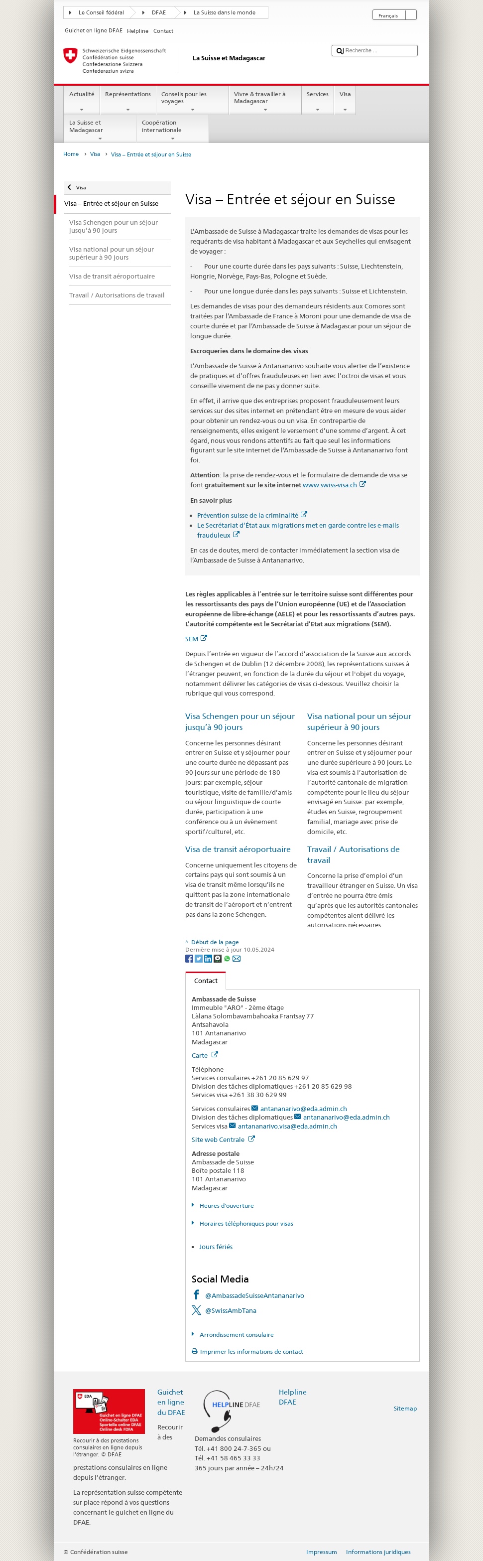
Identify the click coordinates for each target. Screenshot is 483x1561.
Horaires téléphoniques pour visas (245, 1223)
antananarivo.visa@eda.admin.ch (287, 1126)
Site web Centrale (223, 1139)
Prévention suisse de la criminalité (252, 515)
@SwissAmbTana (230, 1310)
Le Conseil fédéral (101, 12)
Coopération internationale (173, 130)
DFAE (159, 12)
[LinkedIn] (209, 958)
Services (318, 102)
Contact (202, 981)
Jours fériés (216, 1247)
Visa (345, 102)
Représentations (128, 102)
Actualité (81, 102)
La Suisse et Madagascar (100, 130)
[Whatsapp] (228, 958)
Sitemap (405, 1408)
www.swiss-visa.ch (334, 485)
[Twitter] (199, 958)
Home (71, 154)
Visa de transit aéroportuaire (238, 849)
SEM (196, 639)
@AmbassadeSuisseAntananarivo (254, 1295)
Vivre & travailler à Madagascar (265, 102)
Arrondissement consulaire (236, 1334)
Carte (205, 1055)
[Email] (237, 958)
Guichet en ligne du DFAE (171, 1402)
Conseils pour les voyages (193, 102)
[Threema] (218, 958)
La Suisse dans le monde (224, 12)
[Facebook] (190, 958)
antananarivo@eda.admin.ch (303, 1109)
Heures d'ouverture (226, 1205)
